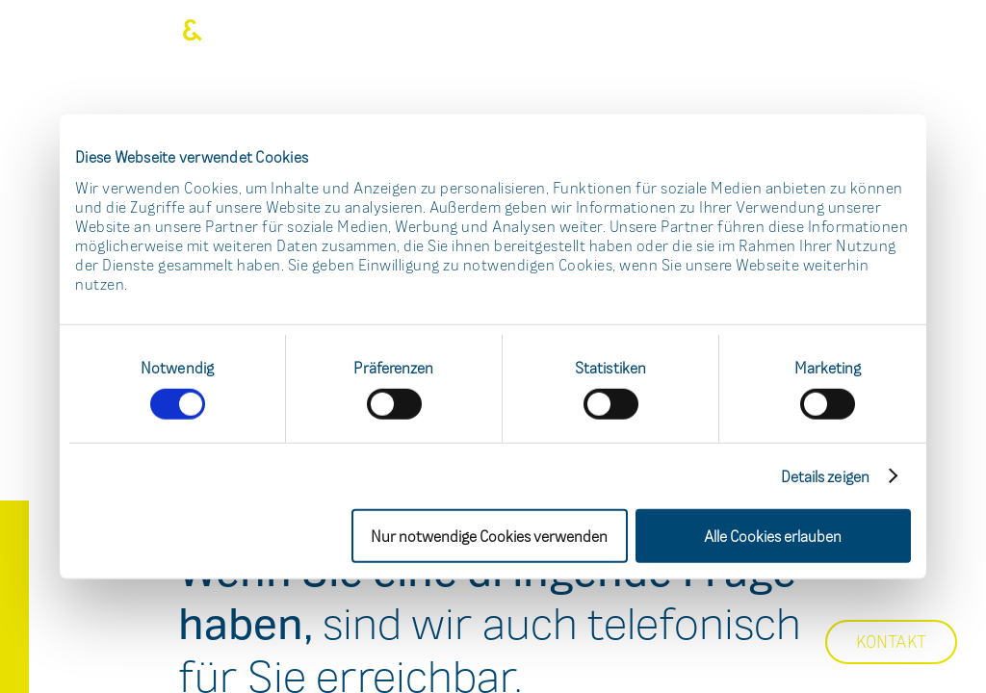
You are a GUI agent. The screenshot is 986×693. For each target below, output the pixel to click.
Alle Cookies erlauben (773, 535)
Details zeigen (825, 475)
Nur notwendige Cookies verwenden (489, 535)
